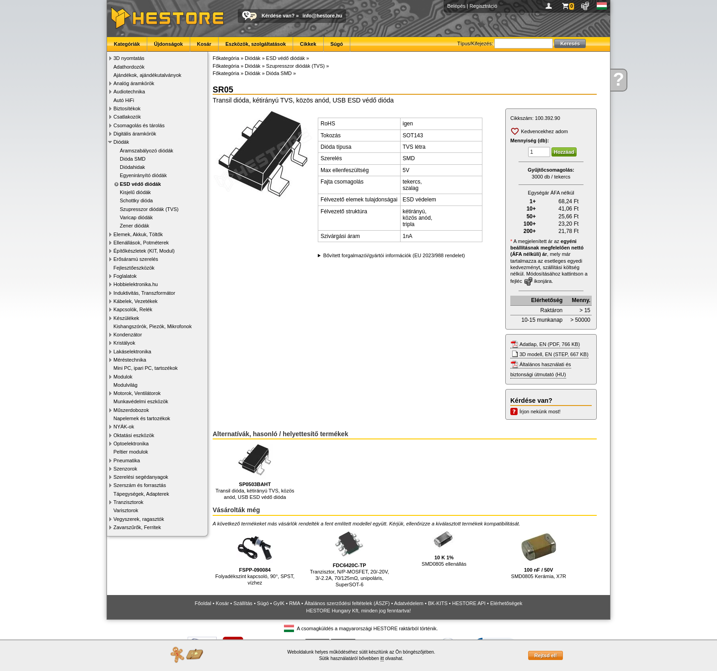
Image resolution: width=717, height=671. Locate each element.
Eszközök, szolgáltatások (255, 44)
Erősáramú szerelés (135, 259)
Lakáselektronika (132, 351)
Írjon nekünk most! (540, 411)
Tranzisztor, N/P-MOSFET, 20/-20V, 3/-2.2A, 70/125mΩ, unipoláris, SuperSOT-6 (349, 557)
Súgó (337, 44)
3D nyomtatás (128, 58)
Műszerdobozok (131, 410)
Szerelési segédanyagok (140, 477)
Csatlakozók (127, 116)
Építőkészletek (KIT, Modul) (144, 251)
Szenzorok (125, 468)
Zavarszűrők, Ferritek (137, 527)
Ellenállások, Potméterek (141, 242)
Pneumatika (126, 460)
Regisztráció (484, 6)
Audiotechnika (129, 91)
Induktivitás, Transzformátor (144, 293)
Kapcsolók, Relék (132, 309)
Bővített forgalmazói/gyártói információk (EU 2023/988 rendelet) (394, 255)
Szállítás (243, 603)
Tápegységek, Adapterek (141, 494)
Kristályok (124, 343)
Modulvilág (125, 385)
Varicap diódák (136, 217)
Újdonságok (168, 44)
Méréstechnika (129, 360)
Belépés (456, 6)
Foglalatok (125, 276)
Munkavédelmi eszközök (140, 401)
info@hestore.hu (322, 15)
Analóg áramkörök (133, 83)
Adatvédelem (408, 603)
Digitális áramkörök (134, 133)
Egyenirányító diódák (143, 175)
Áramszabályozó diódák (146, 150)
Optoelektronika (131, 443)
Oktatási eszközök (133, 435)
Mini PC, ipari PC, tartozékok (145, 368)
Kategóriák (127, 44)
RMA (294, 603)
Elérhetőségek (506, 603)
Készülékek (126, 318)
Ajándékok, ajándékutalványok (147, 75)
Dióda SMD (132, 159)
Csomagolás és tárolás (139, 125)
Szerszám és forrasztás (139, 485)
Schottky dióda (136, 200)
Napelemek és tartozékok (141, 418)
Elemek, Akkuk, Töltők (138, 234)
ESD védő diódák (140, 184)
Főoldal (203, 603)
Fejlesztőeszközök (134, 268)
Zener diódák (134, 225)
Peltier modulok (130, 452)
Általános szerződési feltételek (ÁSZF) (347, 603)
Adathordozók (128, 67)
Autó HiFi (123, 100)
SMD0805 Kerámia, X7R (538, 553)
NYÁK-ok (123, 426)
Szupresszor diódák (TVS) (149, 209)
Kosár (204, 44)
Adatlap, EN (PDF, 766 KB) (549, 344)
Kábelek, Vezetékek (135, 301)
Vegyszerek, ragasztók (138, 519)
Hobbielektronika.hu (135, 284)
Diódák (121, 142)
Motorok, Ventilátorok (137, 393)
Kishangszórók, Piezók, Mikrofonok (152, 326)
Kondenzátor (127, 334)
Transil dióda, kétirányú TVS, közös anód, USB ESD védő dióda (254, 472)
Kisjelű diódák (135, 192)
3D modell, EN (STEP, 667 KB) (554, 354)
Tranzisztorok (128, 502)
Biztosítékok (126, 108)
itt (382, 658)
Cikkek (308, 44)
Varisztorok (125, 510)
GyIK (278, 603)
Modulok (123, 376)
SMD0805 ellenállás (444, 547)
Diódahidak (132, 167)
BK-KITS (438, 603)
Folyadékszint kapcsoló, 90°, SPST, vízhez (254, 556)
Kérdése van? (278, 15)
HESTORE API (469, 603)
